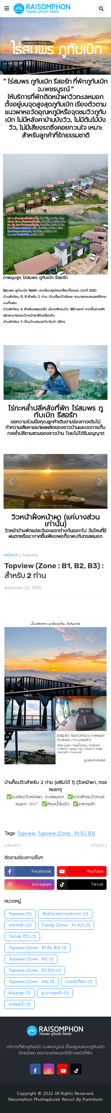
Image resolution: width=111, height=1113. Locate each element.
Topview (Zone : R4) (31, 982)
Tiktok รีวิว (22, 936)
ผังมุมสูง (19, 993)
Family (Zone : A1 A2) (66, 925)
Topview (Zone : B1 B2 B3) (66, 833)
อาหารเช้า (20, 925)
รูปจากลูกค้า (55, 993)
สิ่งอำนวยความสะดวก (65, 914)
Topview (30, 555)
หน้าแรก (11, 555)
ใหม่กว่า (13, 845)
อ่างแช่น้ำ (19, 1004)
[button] (7, 8)
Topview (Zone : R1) (31, 959)
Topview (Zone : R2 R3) (35, 970)
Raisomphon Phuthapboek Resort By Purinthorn (55, 1099)
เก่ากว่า (97, 845)
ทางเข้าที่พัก (78, 982)
